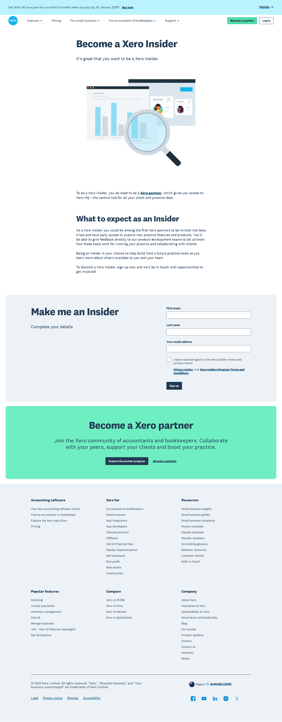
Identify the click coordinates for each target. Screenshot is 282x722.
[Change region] (219, 684)
